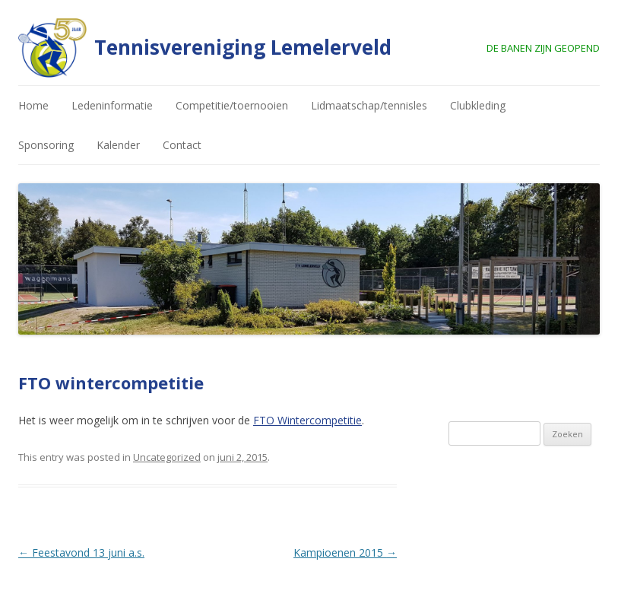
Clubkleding (477, 105)
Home (33, 105)
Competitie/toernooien (232, 105)
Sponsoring (46, 145)
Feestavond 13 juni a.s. (81, 552)
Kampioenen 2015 (345, 552)
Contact (182, 145)
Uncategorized (167, 457)
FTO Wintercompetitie (307, 420)
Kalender (118, 145)
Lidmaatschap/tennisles (369, 105)
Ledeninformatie (112, 105)
